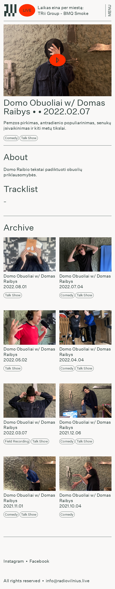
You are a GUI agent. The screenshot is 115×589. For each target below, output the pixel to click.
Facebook (39, 561)
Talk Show (29, 138)
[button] (57, 60)
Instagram (13, 561)
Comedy (11, 138)
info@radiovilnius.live (67, 580)
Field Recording (17, 441)
